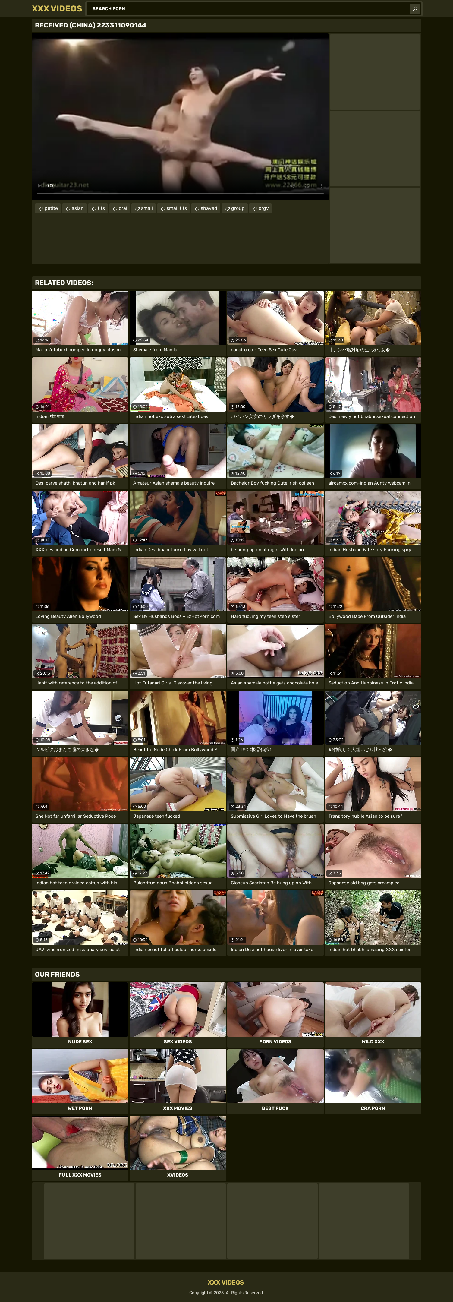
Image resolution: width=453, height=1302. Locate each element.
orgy (264, 208)
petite (51, 208)
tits (101, 208)
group (238, 208)
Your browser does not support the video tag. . (180, 116)
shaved (209, 208)
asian (78, 208)
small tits (177, 208)
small (147, 208)
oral (123, 208)
